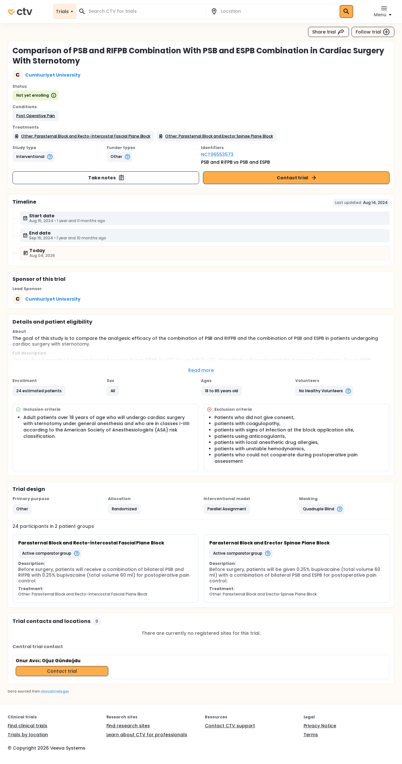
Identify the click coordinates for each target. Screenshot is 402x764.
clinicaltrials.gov (55, 691)
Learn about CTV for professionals (146, 735)
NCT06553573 (217, 154)
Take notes (106, 178)
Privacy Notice (320, 726)
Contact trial (297, 178)
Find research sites (128, 726)
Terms (311, 735)
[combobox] (145, 11)
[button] (35, 116)
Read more (201, 370)
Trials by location (28, 735)
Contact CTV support (230, 726)
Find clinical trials (27, 726)
